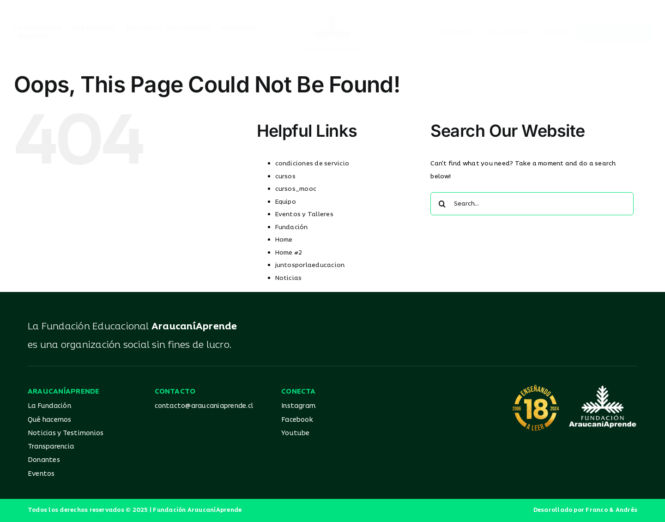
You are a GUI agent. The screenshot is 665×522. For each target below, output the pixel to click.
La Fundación (49, 406)
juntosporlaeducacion (310, 265)
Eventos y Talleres (304, 214)
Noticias (288, 278)
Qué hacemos (50, 420)
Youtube (295, 433)
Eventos (41, 474)
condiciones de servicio (312, 163)
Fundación (291, 227)
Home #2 (288, 252)
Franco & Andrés (611, 510)
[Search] (441, 203)
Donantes (44, 460)
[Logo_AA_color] (332, 17)
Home (284, 239)
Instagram (298, 406)
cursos (285, 176)
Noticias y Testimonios (65, 433)
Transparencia (51, 446)
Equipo (285, 201)
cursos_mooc (296, 189)
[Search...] (532, 203)
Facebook (297, 420)
